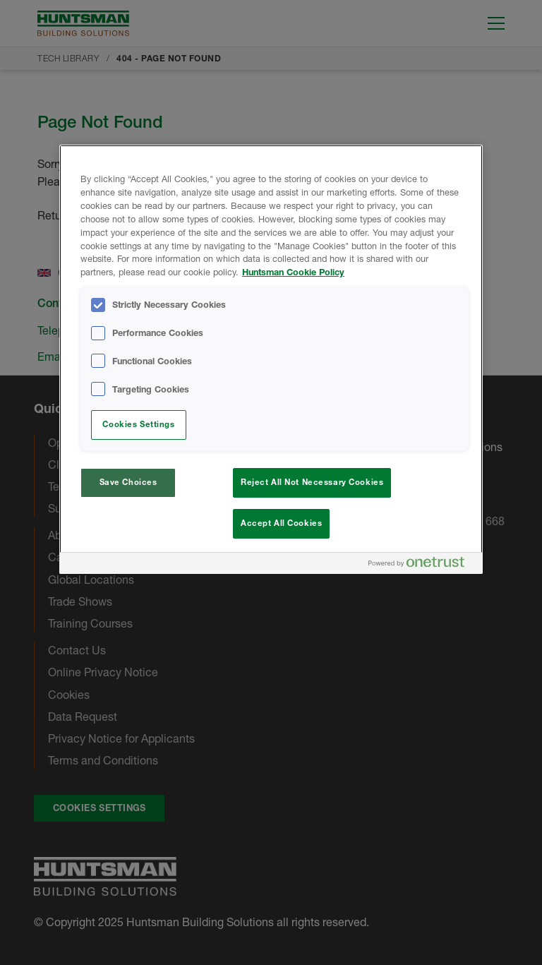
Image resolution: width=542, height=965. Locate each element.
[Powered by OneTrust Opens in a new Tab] (422, 565)
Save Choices (128, 482)
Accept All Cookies (281, 523)
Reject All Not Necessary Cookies (312, 482)
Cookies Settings (138, 424)
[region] (271, 359)
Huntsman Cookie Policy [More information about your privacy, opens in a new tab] (293, 272)
